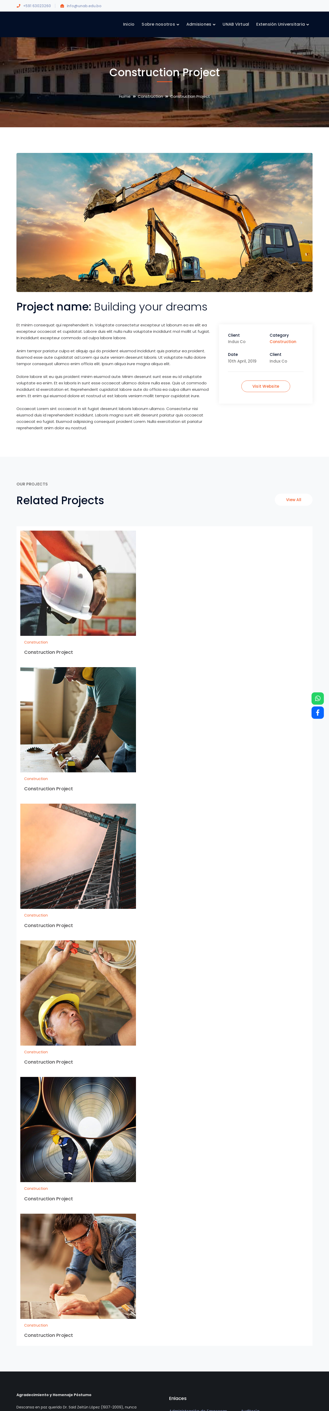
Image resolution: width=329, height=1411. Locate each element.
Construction (150, 96)
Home (125, 96)
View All (293, 499)
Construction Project (48, 652)
